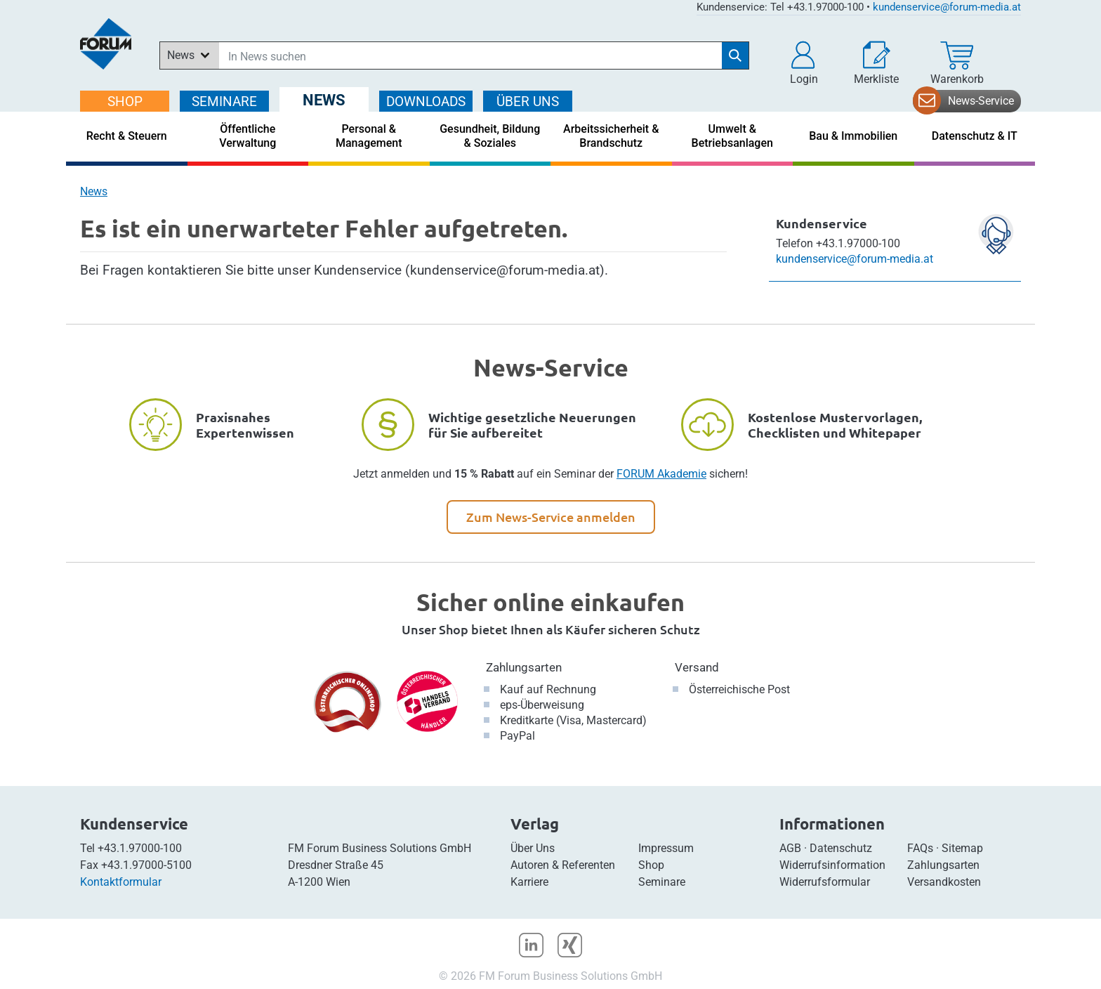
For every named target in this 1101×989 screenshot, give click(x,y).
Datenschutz (841, 848)
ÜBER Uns (527, 101)
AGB (790, 848)
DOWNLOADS (426, 101)
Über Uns (532, 848)
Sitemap (962, 848)
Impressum (666, 848)
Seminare (661, 882)
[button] (804, 63)
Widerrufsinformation (832, 865)
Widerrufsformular (824, 882)
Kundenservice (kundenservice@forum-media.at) (459, 270)
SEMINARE (224, 101)
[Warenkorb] (957, 63)
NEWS (324, 100)
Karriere (529, 882)
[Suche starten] (735, 55)
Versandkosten (944, 882)
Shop (651, 865)
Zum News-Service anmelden (550, 517)
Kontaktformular (120, 882)
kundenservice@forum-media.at (947, 7)
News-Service (981, 100)
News (93, 191)
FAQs (920, 848)
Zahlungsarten (524, 667)
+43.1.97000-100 (140, 848)
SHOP (125, 101)
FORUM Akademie (661, 473)
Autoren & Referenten (562, 865)
